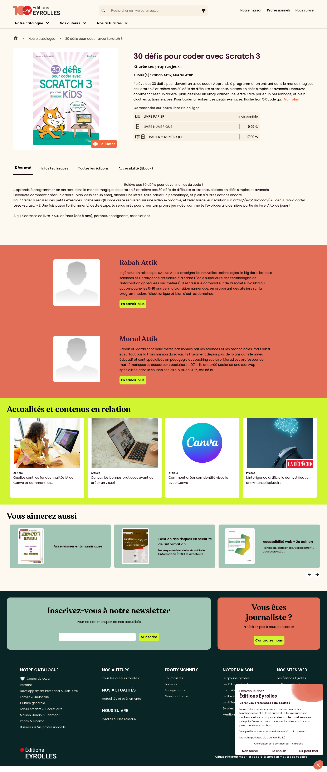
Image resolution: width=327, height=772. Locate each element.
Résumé (23, 168)
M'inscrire (149, 637)
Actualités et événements (126, 699)
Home (15, 38)
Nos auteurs (70, 23)
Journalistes (178, 678)
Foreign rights (179, 692)
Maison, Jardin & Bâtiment (41, 719)
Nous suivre (304, 10)
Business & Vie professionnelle (44, 733)
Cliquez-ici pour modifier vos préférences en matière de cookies (261, 763)
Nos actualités (109, 23)
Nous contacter (181, 699)
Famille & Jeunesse (35, 699)
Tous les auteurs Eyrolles (125, 678)
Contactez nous (269, 640)
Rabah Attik (161, 75)
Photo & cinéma (33, 726)
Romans (26, 685)
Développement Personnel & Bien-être (52, 692)
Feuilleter (104, 144)
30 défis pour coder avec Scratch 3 (94, 38)
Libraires (175, 685)
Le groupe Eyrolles (237, 678)
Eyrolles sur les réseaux (124, 720)
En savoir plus (133, 303)
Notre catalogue (29, 23)
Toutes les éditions (93, 168)
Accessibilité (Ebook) (135, 168)
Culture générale (34, 705)
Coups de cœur (36, 678)
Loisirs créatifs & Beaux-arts (43, 712)
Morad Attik (183, 75)
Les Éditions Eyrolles (291, 678)
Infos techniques (54, 168)
